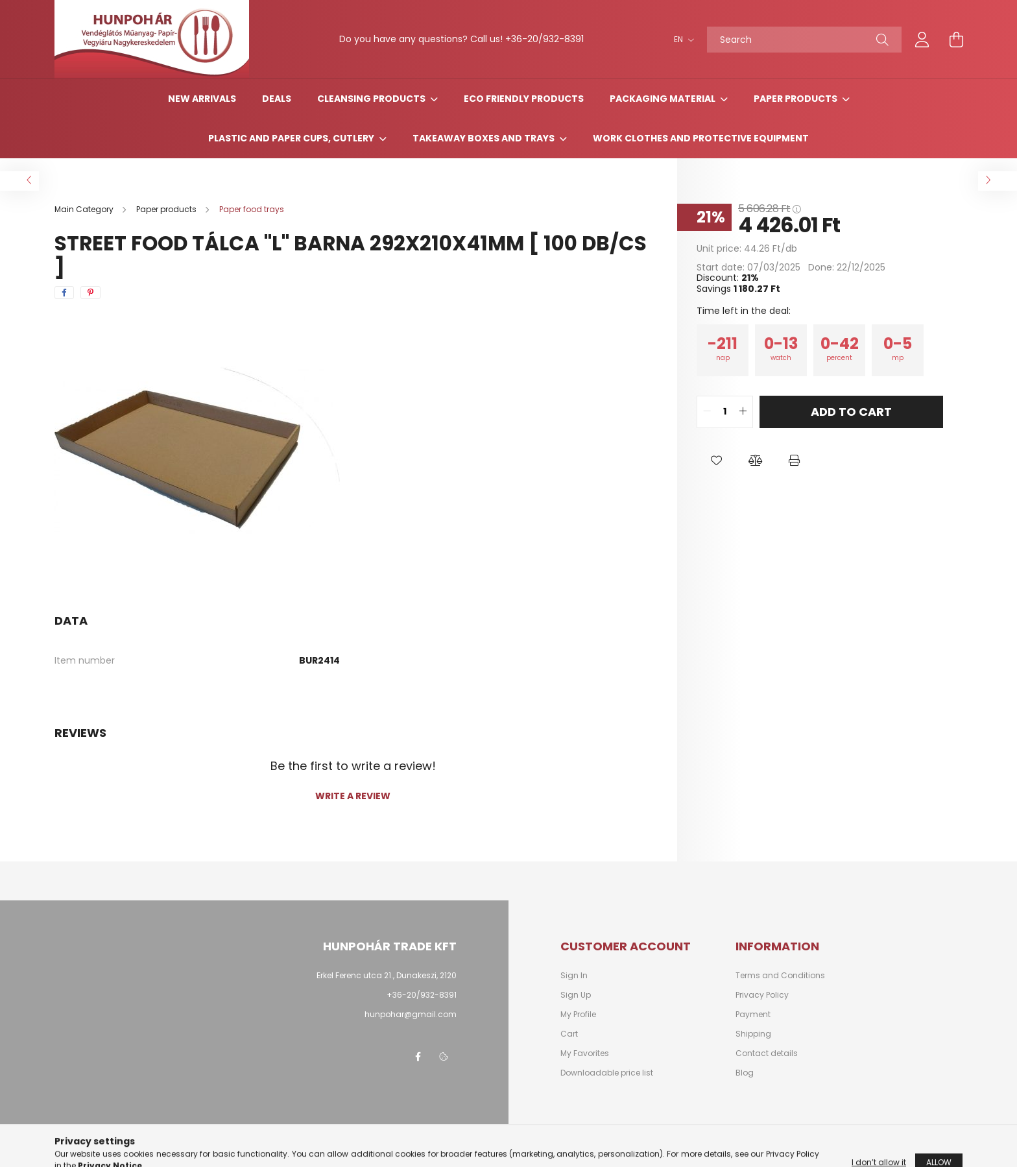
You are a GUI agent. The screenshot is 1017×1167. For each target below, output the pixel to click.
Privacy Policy (762, 995)
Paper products (796, 98)
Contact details (767, 1053)
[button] (716, 461)
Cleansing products (372, 98)
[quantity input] (725, 411)
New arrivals (202, 98)
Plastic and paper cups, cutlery (292, 138)
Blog (745, 1072)
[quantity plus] (742, 412)
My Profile (578, 1014)
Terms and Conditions (780, 975)
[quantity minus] (707, 412)
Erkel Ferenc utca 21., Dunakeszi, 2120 (387, 975)
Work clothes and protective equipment (701, 138)
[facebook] (64, 292)
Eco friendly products (524, 98)
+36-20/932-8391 (544, 38)
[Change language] (680, 40)
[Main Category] (84, 209)
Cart (569, 1034)
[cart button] (956, 40)
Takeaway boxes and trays (484, 138)
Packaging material (663, 98)
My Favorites (584, 1053)
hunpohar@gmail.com (411, 1014)
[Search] (804, 40)
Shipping (753, 1034)
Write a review (352, 795)
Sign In (574, 975)
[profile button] (922, 40)
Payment (753, 1014)
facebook (418, 1057)
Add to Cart (851, 411)
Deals (276, 98)
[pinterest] (90, 292)
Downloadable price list (606, 1072)
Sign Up (575, 995)
